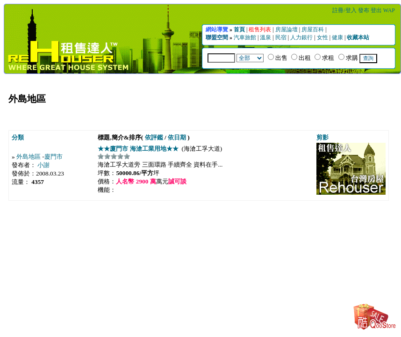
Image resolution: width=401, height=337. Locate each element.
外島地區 (28, 156)
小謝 (43, 164)
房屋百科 (313, 29)
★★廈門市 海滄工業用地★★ (139, 148)
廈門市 (53, 156)
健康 (338, 37)
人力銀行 (302, 37)
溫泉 (266, 37)
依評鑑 (154, 137)
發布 (364, 10)
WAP (389, 10)
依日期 (177, 137)
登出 (377, 10)
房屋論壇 (287, 29)
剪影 (322, 137)
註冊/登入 (345, 10)
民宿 (281, 37)
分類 (18, 137)
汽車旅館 (246, 37)
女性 (323, 37)
